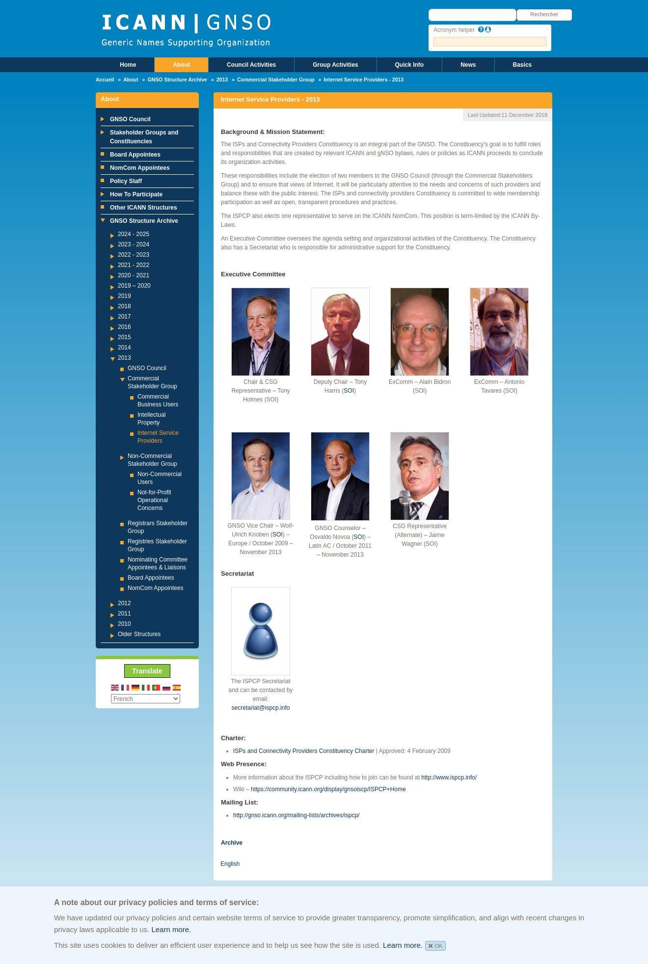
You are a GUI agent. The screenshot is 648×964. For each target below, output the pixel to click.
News (468, 64)
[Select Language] (145, 698)
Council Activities (251, 64)
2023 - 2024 (133, 244)
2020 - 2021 (133, 275)
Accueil (105, 79)
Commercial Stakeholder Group (276, 79)
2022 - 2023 (133, 254)
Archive (232, 842)
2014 (124, 347)
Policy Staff (126, 181)
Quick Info (409, 64)
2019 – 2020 (134, 285)
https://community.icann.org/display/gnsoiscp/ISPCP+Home (328, 789)
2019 (124, 296)
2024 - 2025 (133, 234)
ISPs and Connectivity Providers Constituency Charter (303, 751)
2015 (124, 337)
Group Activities (335, 64)
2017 (124, 316)
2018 (124, 306)
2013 (222, 79)
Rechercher (544, 14)
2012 (124, 603)
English (230, 863)
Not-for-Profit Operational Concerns (154, 500)
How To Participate (136, 194)
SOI (349, 390)
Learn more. (171, 929)
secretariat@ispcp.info (261, 707)
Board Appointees (135, 154)
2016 (124, 326)
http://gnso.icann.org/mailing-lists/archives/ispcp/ (296, 815)
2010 (124, 623)
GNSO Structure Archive (177, 79)
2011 (124, 613)
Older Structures (139, 634)
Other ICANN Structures (143, 207)
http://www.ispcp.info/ (449, 777)
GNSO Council (130, 119)
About (181, 64)
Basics (522, 64)
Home (128, 64)
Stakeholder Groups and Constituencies (144, 137)
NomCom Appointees (140, 167)
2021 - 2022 (133, 265)
